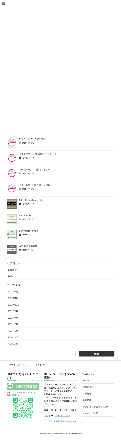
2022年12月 (14, 304)
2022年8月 (13, 311)
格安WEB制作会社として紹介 (33, 138)
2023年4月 (13, 298)
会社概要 (87, 400)
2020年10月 (14, 337)
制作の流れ (88, 386)
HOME (86, 380)
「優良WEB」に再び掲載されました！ (38, 154)
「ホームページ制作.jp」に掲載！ (35, 184)
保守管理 (87, 393)
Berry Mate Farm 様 (29, 230)
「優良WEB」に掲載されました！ (35, 169)
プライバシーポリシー (20, 364)
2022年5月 (13, 330)
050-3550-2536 (62, 415)
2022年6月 (13, 324)
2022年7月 (13, 317)
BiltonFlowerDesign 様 (30, 200)
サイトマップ (41, 364)
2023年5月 (13, 291)
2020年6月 (13, 343)
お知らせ (12, 276)
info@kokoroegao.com (64, 420)
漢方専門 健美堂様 (28, 246)
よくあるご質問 (90, 413)
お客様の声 (13, 269)
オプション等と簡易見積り (96, 406)
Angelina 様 (25, 215)
